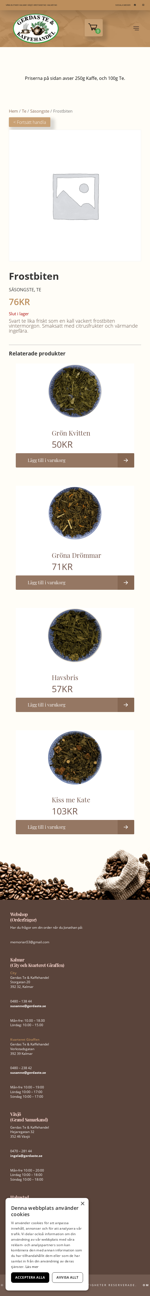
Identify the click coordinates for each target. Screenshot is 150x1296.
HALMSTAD (52, 5)
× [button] (82, 1204)
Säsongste (39, 111)
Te (24, 111)
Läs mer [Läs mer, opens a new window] (31, 1266)
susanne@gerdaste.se (28, 1006)
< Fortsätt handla (29, 122)
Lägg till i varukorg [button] (46, 460)
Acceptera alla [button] (30, 1277)
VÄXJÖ (30, 5)
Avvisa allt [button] (67, 1277)
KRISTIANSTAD (39, 5)
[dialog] (47, 1244)
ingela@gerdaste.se (26, 1155)
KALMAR (23, 5)
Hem (13, 111)
